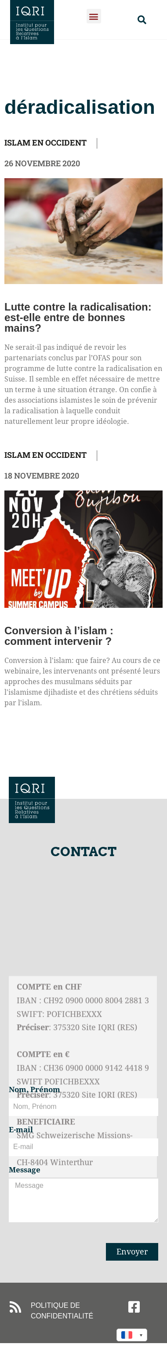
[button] (94, 16)
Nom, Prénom (34, 1090)
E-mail (21, 1130)
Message (24, 1170)
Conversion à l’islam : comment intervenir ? (58, 636)
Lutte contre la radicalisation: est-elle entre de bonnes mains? (78, 317)
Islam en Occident (45, 142)
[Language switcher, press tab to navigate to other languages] (131, 1335)
